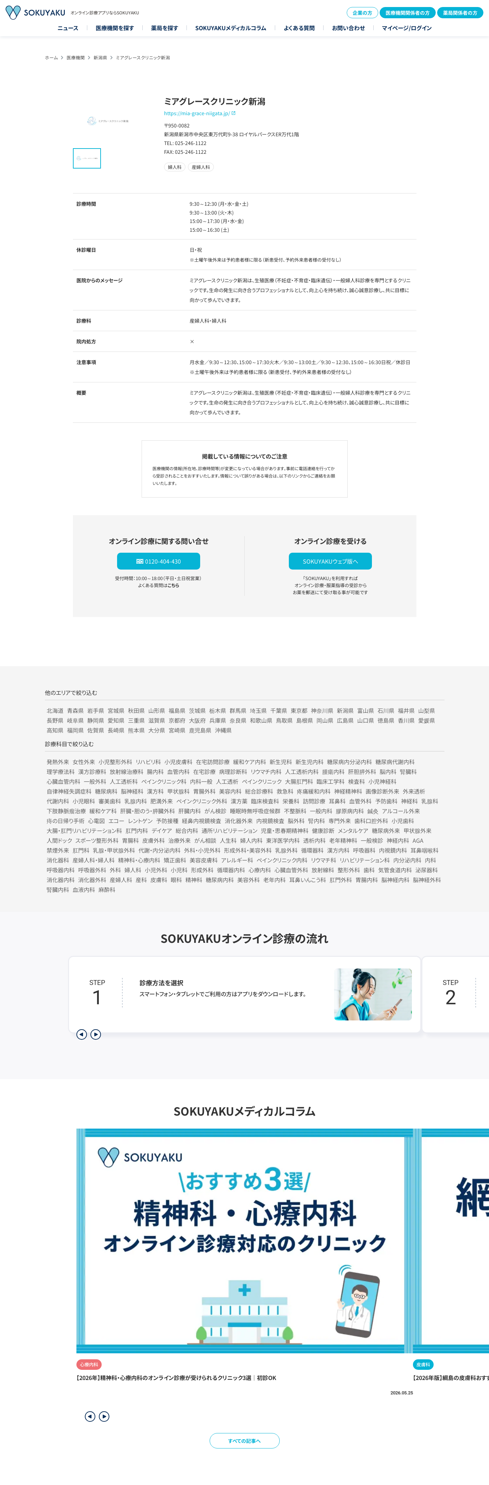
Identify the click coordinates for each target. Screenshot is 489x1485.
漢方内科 (338, 850)
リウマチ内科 (266, 771)
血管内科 (178, 771)
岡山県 (325, 720)
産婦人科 (121, 879)
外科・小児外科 (202, 850)
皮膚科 (158, 879)
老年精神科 (343, 840)
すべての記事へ (244, 1440)
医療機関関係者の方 (408, 12)
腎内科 (316, 820)
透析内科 (314, 840)
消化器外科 (92, 879)
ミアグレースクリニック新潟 (143, 57)
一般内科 (321, 811)
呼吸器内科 (61, 870)
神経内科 (398, 840)
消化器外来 (239, 820)
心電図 (96, 820)
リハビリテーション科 (365, 860)
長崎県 (116, 730)
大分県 (156, 730)
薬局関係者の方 (460, 12)
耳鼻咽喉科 (424, 850)
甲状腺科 (178, 791)
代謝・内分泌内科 (159, 850)
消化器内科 (61, 879)
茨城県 (197, 710)
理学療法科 (61, 771)
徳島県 (386, 720)
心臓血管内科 (63, 781)
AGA (418, 840)
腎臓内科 (58, 889)
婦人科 (132, 870)
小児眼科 (84, 801)
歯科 (369, 870)
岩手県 (95, 710)
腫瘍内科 (333, 771)
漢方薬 (239, 801)
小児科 (179, 870)
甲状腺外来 (417, 830)
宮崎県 (177, 730)
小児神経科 (382, 781)
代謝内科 (58, 801)
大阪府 (197, 720)
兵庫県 (217, 720)
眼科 (176, 879)
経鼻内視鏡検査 (201, 820)
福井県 (406, 710)
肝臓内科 (189, 811)
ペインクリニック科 (163, 781)
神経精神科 (348, 791)
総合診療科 (259, 791)
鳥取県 (284, 720)
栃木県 (217, 710)
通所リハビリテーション (229, 830)
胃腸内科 (366, 879)
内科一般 (201, 781)
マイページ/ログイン (407, 28)
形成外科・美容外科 (248, 850)
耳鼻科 (337, 801)
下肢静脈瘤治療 (66, 811)
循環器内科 (231, 870)
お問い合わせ (348, 28)
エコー (116, 820)
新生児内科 (310, 761)
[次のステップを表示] (95, 1034)
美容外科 (248, 879)
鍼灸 (373, 811)
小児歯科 (403, 820)
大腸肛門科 (299, 781)
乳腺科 (429, 801)
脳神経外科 (427, 879)
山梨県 (426, 710)
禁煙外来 (58, 850)
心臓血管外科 (291, 870)
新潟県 (100, 57)
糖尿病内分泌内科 (349, 761)
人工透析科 (124, 781)
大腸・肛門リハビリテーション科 (84, 830)
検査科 (356, 781)
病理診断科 (233, 771)
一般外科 (95, 781)
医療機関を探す (115, 28)
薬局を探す (164, 28)
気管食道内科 (395, 870)
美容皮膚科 (204, 860)
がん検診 (215, 811)
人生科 (228, 840)
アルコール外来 (401, 811)
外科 (115, 870)
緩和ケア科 (103, 811)
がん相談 (205, 840)
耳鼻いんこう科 (307, 879)
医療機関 (76, 57)
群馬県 (238, 710)
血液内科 (84, 889)
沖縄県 (223, 730)
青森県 (75, 710)
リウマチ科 (323, 860)
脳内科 (388, 771)
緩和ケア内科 (249, 761)
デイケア (161, 830)
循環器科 (312, 850)
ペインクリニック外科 (201, 801)
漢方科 (155, 791)
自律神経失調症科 (69, 791)
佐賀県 (95, 730)
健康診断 (323, 830)
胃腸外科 (204, 791)
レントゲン (140, 820)
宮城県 (116, 710)
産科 (141, 879)
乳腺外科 (286, 850)
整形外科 (349, 870)
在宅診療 (204, 771)
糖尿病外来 (386, 830)
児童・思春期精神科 (284, 830)
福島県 (177, 710)
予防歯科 (386, 801)
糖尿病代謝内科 (395, 761)
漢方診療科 (92, 771)
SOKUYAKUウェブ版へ (330, 561)
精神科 (193, 879)
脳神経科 (132, 791)
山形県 (156, 710)
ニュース (68, 28)
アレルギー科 (237, 860)
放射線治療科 (126, 771)
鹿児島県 (200, 730)
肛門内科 (136, 830)
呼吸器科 (364, 850)
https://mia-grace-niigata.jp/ (197, 113)
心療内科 (260, 870)
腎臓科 (408, 771)
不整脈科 (295, 811)
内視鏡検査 (270, 820)
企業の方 (362, 12)
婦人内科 (251, 840)
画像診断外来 (382, 791)
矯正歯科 (175, 860)
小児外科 (156, 870)
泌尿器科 (426, 870)
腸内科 (155, 771)
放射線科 (323, 870)
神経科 (409, 801)
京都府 (177, 720)
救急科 (285, 791)
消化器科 (58, 860)
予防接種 (167, 820)
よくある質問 (299, 28)
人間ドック (59, 840)
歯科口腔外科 (371, 820)
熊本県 (136, 730)
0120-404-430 (163, 561)
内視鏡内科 (393, 850)
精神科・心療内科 (139, 860)
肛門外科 (341, 879)
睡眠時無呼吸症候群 (255, 811)
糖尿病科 (106, 791)
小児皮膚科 (178, 761)
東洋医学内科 (283, 840)
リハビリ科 (148, 761)
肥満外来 (161, 801)
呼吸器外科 (92, 870)
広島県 (345, 720)
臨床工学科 (331, 781)
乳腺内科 (135, 801)
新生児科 (281, 761)
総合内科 (187, 830)
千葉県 (278, 710)
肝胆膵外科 (362, 771)
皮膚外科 (153, 840)
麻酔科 (107, 889)
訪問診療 (314, 801)
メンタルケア (353, 830)
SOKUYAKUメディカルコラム (230, 28)
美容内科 (230, 791)
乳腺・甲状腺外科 (114, 850)
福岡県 (75, 730)
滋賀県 (156, 720)
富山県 (365, 710)
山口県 (365, 720)
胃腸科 (130, 840)
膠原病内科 (350, 811)
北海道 (55, 710)
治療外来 (179, 840)
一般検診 (372, 840)
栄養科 (291, 801)
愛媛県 (426, 720)
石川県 (386, 710)
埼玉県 (258, 710)
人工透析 (227, 781)
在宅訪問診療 (213, 761)
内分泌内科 (407, 860)
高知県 (55, 730)
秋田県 (136, 710)
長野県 (55, 720)
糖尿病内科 (220, 879)
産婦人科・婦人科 (94, 860)
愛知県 (116, 720)
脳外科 (296, 820)
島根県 (304, 720)
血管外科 (360, 801)
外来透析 (414, 791)
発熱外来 (58, 761)
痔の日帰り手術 (65, 820)
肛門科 (81, 850)
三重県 (136, 720)
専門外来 (339, 820)
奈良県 (238, 720)
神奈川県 (322, 710)
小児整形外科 (115, 761)
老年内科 (274, 879)
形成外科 (202, 870)
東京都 (299, 710)
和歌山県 (261, 720)
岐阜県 (75, 720)
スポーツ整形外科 (96, 840)
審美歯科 (110, 801)
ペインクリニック (261, 781)
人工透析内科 (302, 771)
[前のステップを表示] (81, 1034)
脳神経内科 (395, 879)
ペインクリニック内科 (282, 860)
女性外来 (84, 761)
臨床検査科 (265, 801)
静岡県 (95, 720)
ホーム (51, 57)
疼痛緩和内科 (314, 791)
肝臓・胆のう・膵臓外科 (147, 811)
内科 (430, 860)
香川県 (406, 720)
